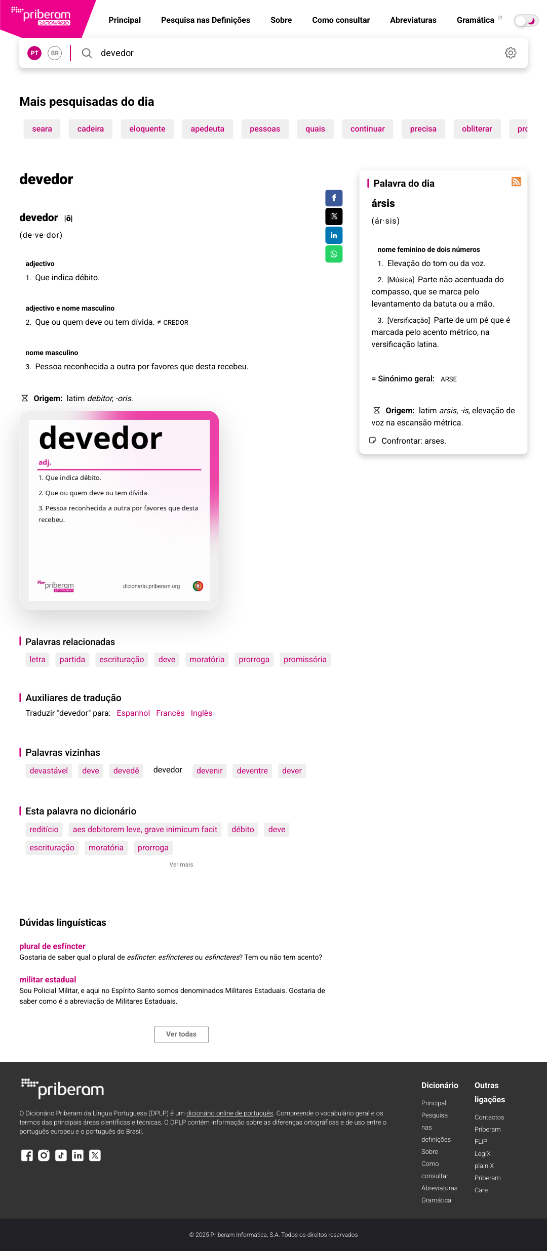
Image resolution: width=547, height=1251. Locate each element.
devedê (126, 770)
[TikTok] (60, 1160)
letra (37, 659)
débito (242, 829)
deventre (252, 770)
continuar (367, 129)
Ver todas (181, 1034)
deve (167, 659)
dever (292, 770)
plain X (484, 1166)
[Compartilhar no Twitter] (334, 216)
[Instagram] (44, 1160)
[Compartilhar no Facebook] (334, 198)
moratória (206, 659)
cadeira (90, 129)
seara (42, 129)
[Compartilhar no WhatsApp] (334, 254)
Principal (433, 1103)
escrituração (121, 659)
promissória (305, 659)
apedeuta (208, 129)
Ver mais (181, 864)
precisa (423, 129)
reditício (43, 829)
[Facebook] (26, 1160)
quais (315, 129)
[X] (94, 1160)
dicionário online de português (229, 1113)
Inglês (202, 713)
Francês (170, 713)
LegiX (483, 1154)
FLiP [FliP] (481, 1142)
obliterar (477, 129)
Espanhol (133, 713)
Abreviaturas (413, 20)
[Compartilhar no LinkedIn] (334, 235)
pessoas (265, 129)
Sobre (281, 20)
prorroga (254, 659)
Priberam (488, 1130)
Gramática (480, 20)
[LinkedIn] (78, 1160)
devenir (210, 770)
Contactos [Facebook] (489, 1117)
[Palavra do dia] (517, 182)
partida (72, 659)
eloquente (147, 129)
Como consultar (341, 20)
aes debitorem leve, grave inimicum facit (145, 829)
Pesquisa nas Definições (205, 20)
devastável (48, 770)
